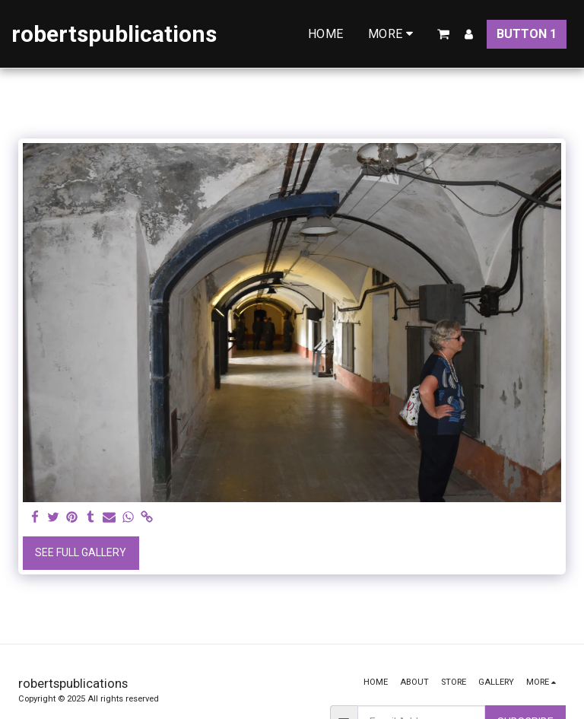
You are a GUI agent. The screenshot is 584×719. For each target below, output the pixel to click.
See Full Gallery (80, 552)
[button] (443, 34)
